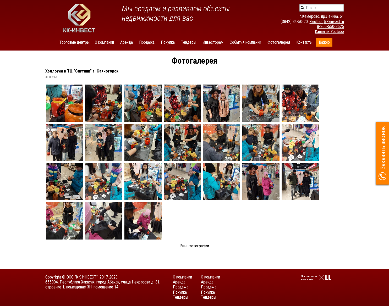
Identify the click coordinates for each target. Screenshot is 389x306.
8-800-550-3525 (330, 26)
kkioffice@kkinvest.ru (327, 21)
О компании (104, 42)
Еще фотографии (194, 245)
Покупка (168, 42)
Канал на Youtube (329, 31)
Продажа (147, 42)
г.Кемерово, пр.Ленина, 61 (322, 16)
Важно (324, 42)
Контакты (304, 42)
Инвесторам (212, 42)
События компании (245, 42)
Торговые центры (74, 42)
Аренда (126, 42)
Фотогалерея (278, 42)
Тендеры (188, 42)
